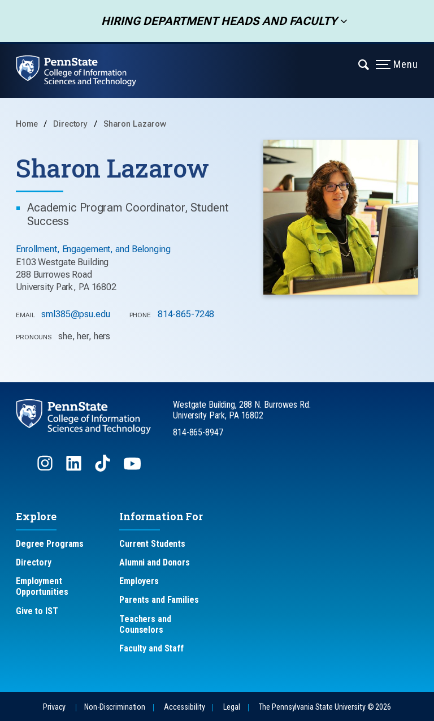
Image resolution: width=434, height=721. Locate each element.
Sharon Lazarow (134, 124)
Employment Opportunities (42, 586)
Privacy (54, 707)
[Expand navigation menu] (364, 63)
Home (27, 124)
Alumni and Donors (154, 562)
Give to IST (37, 611)
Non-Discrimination (114, 707)
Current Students (152, 543)
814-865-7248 (186, 314)
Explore (36, 516)
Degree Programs (50, 543)
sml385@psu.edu (75, 314)
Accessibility (184, 707)
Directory (71, 124)
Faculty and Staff (151, 648)
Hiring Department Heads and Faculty (215, 21)
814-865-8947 (198, 432)
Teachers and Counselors (145, 624)
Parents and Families (159, 599)
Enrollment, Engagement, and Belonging (93, 249)
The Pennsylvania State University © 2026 (325, 707)
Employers (139, 581)
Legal (231, 707)
